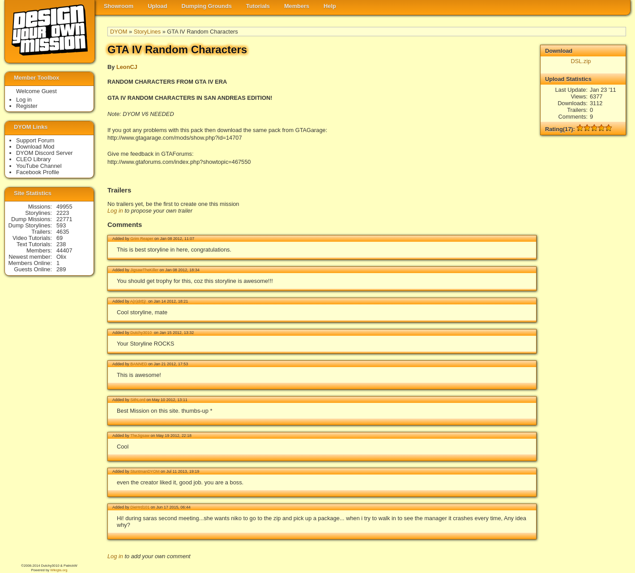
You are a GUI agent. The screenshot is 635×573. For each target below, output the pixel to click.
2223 (62, 213)
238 (61, 244)
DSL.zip (581, 61)
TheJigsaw (139, 435)
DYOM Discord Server (44, 153)
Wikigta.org (58, 570)
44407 (64, 250)
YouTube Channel (39, 165)
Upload (157, 6)
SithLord (137, 400)
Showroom (118, 6)
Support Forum (35, 140)
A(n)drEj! (138, 301)
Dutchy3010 (141, 332)
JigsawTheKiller (144, 270)
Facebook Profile (37, 172)
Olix (61, 256)
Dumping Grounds (207, 6)
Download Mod (35, 146)
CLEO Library (33, 159)
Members (296, 6)
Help (330, 6)
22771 (64, 219)
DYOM (118, 31)
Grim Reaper (141, 238)
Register (27, 106)
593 (61, 225)
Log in (115, 210)
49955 (64, 206)
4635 (62, 231)
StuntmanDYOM (144, 471)
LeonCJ (126, 67)
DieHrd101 (139, 507)
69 (59, 238)
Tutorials (258, 6)
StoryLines (147, 31)
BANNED (138, 364)
